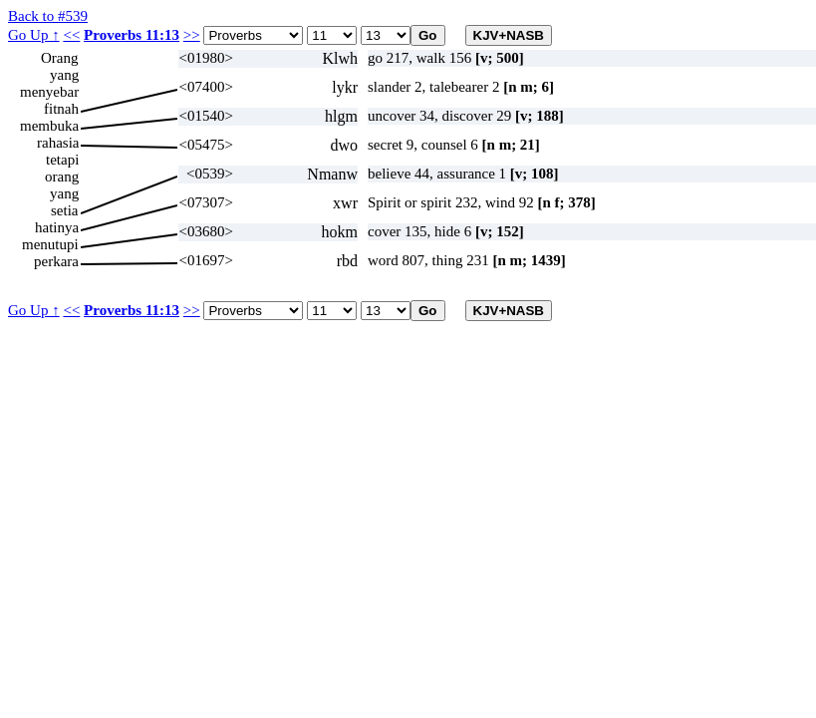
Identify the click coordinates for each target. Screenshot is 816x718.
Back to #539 (48, 16)
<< (71, 35)
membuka (49, 126)
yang (64, 75)
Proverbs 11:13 (131, 35)
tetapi (62, 160)
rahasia (58, 143)
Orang (60, 58)
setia (65, 210)
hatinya (57, 227)
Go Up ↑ (34, 35)
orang (62, 176)
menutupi (50, 244)
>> (191, 35)
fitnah (61, 109)
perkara (56, 261)
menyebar (49, 92)
